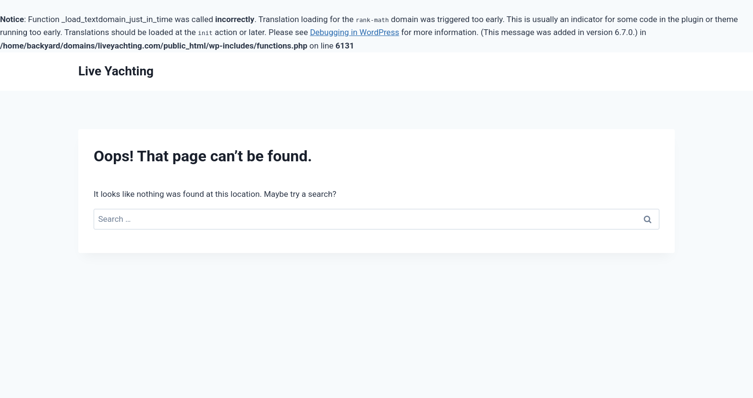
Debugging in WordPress (354, 32)
